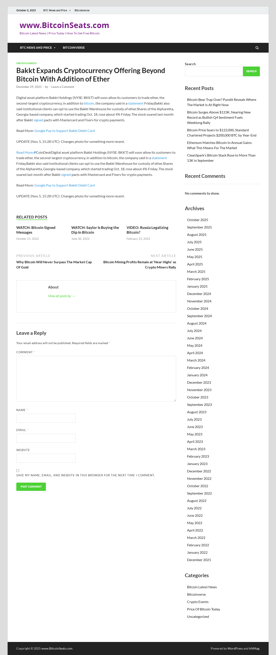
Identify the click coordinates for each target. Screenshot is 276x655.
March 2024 (196, 360)
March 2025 (196, 271)
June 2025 (195, 249)
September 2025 (199, 227)
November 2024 (199, 301)
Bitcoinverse (82, 10)
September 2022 (199, 493)
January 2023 (197, 464)
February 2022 (198, 545)
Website (23, 450)
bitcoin (89, 103)
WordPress (235, 648)
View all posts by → (61, 296)
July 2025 (194, 242)
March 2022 (196, 537)
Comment (25, 352)
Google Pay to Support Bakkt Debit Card (64, 130)
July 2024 (194, 330)
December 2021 (199, 560)
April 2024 (195, 353)
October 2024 (197, 308)
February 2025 (198, 279)
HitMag (254, 648)
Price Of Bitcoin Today (203, 609)
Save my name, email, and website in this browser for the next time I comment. (85, 475)
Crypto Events (198, 602)
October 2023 (197, 397)
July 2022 (194, 508)
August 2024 (196, 323)
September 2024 (199, 316)
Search (190, 64)
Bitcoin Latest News (202, 587)
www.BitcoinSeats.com (64, 25)
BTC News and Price (55, 10)
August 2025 (196, 234)
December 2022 (199, 471)
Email (22, 430)
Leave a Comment (62, 86)
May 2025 (194, 257)
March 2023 (196, 449)
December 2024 (199, 294)
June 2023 (195, 427)
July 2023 (194, 419)
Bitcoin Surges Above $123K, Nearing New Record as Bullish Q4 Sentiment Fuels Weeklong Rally (219, 117)
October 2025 (197, 220)
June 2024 (195, 338)
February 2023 (198, 456)
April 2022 (195, 530)
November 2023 (199, 390)
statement (136, 103)
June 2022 (195, 515)
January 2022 (197, 552)
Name (22, 410)
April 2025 (195, 264)
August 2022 (196, 500)
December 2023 (199, 382)
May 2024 (194, 345)
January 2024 (197, 375)
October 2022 (197, 486)
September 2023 (199, 404)
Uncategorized (26, 63)
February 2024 (198, 367)
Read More (24, 152)
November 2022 (199, 478)
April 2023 (195, 441)
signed (38, 120)
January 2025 (197, 286)
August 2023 (196, 412)
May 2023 (194, 434)
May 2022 (194, 523)
